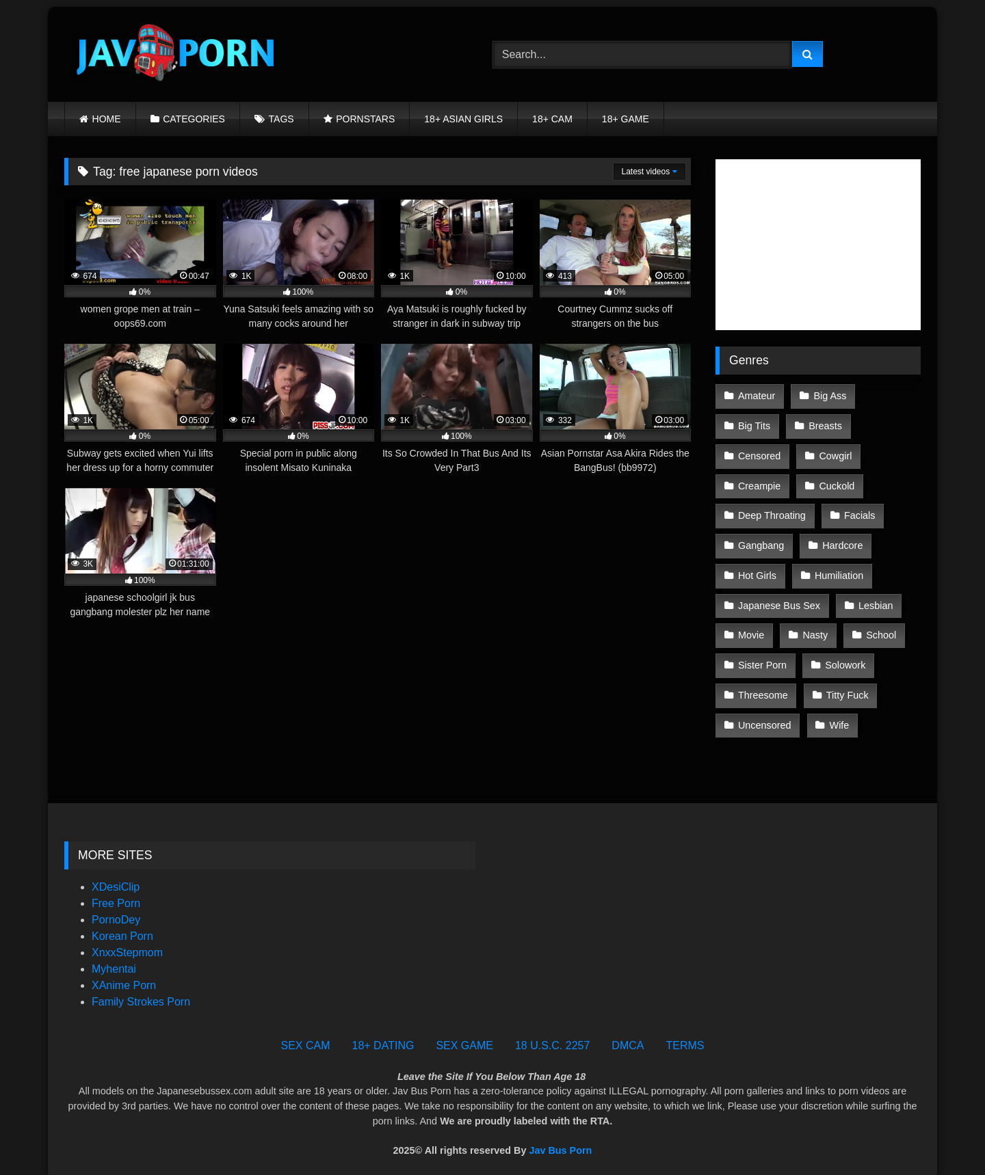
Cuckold (836, 482)
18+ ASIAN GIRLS (463, 118)
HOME (106, 118)
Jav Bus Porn (560, 1138)
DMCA (628, 1034)
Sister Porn (762, 656)
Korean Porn (122, 924)
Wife (839, 713)
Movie (751, 626)
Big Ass (829, 395)
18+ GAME (625, 118)
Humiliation (838, 569)
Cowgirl (834, 453)
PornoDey (116, 908)
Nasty (814, 626)
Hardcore (842, 540)
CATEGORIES (194, 118)
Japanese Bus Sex (779, 598)
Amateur (756, 395)
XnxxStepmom (127, 941)
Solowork (844, 656)
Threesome (763, 684)
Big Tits (754, 424)
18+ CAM (552, 118)
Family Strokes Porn (141, 990)
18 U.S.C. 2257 (552, 1034)
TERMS (685, 1034)
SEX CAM (305, 1034)
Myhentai (114, 957)
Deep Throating (772, 511)
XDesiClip (116, 875)
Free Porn (116, 891)
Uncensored (764, 713)
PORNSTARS (365, 118)
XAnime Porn (124, 974)
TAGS (281, 118)
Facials (859, 511)
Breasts (824, 424)
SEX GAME (464, 1034)
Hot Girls (757, 569)
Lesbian (875, 598)
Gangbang (761, 540)
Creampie (759, 482)
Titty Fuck (847, 684)
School (880, 626)
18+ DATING (383, 1034)
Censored (759, 453)
